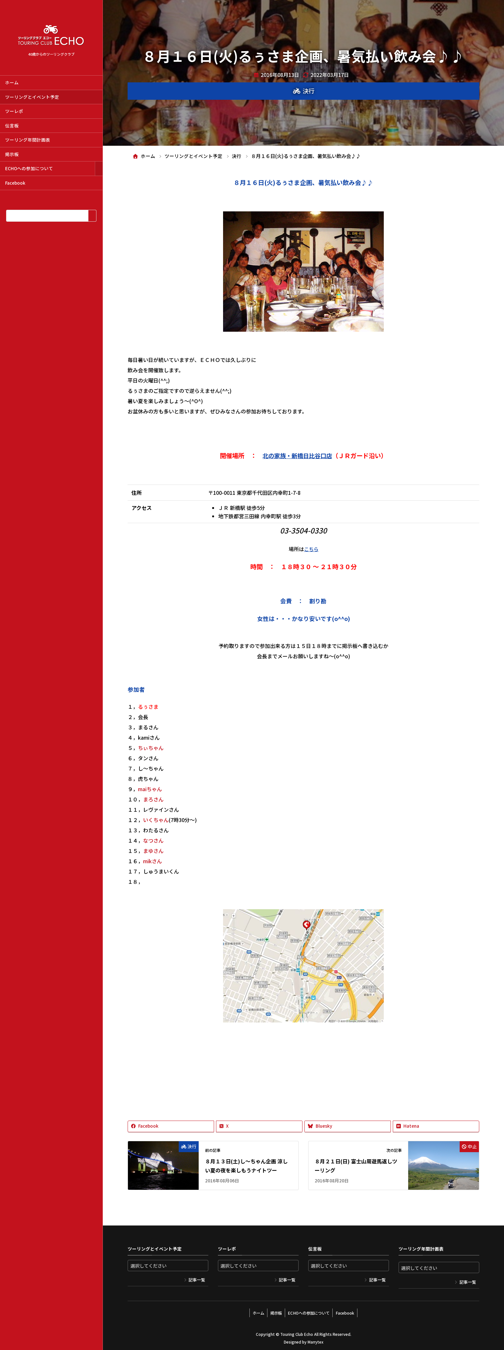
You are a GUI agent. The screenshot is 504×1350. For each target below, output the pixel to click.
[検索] (92, 215)
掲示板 (12, 154)
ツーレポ (14, 111)
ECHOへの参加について (29, 168)
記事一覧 (196, 1280)
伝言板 (12, 125)
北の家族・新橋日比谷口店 (297, 455)
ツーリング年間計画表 (27, 139)
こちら (311, 549)
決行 (308, 90)
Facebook (15, 183)
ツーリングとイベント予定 (32, 97)
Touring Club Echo (296, 1332)
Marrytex (315, 1340)
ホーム (12, 82)
